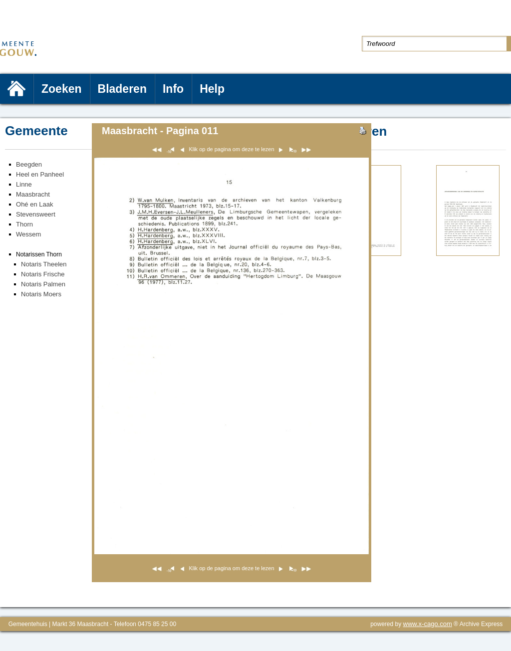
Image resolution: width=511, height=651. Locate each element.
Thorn (24, 224)
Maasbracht (33, 194)
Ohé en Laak (34, 204)
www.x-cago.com (427, 624)
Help (212, 88)
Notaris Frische (42, 274)
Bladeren (122, 88)
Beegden (29, 164)
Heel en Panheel (40, 174)
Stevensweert (35, 214)
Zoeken (61, 88)
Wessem (28, 234)
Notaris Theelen (44, 264)
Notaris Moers (41, 294)
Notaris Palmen (43, 284)
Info (173, 88)
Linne (24, 184)
